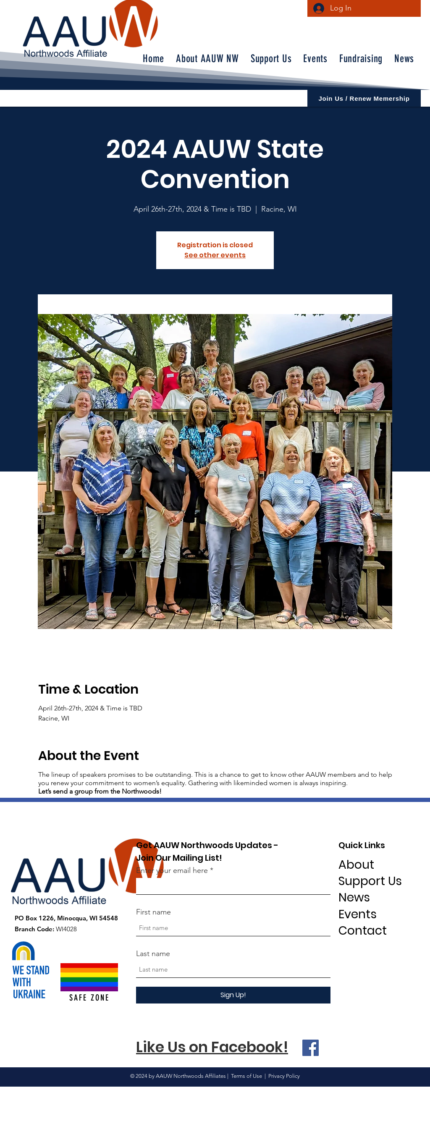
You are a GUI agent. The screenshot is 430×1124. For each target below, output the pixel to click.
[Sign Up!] (233, 995)
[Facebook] (310, 1048)
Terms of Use (246, 1076)
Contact (362, 930)
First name (153, 912)
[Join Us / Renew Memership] (364, 98)
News (354, 897)
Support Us (370, 881)
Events (357, 914)
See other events (215, 255)
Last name (153, 953)
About (356, 865)
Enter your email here (172, 870)
